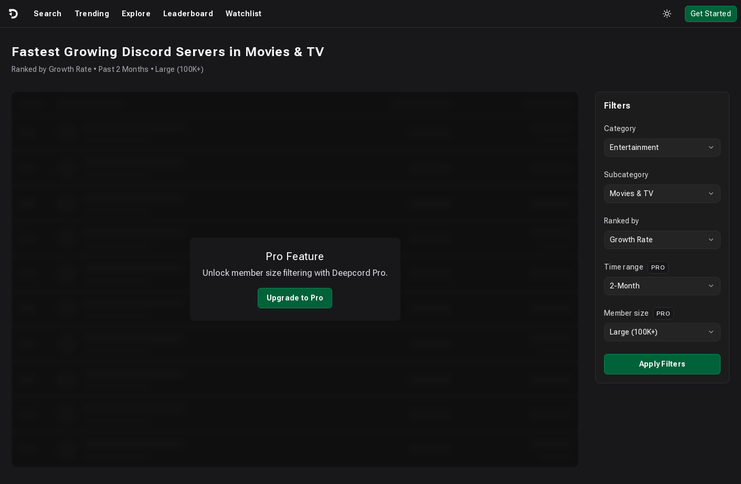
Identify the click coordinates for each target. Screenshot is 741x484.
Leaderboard (188, 13)
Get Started (711, 13)
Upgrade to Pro (295, 291)
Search (48, 13)
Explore (136, 13)
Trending (92, 13)
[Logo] (12, 13)
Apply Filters (662, 364)
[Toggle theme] (667, 13)
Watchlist (244, 13)
